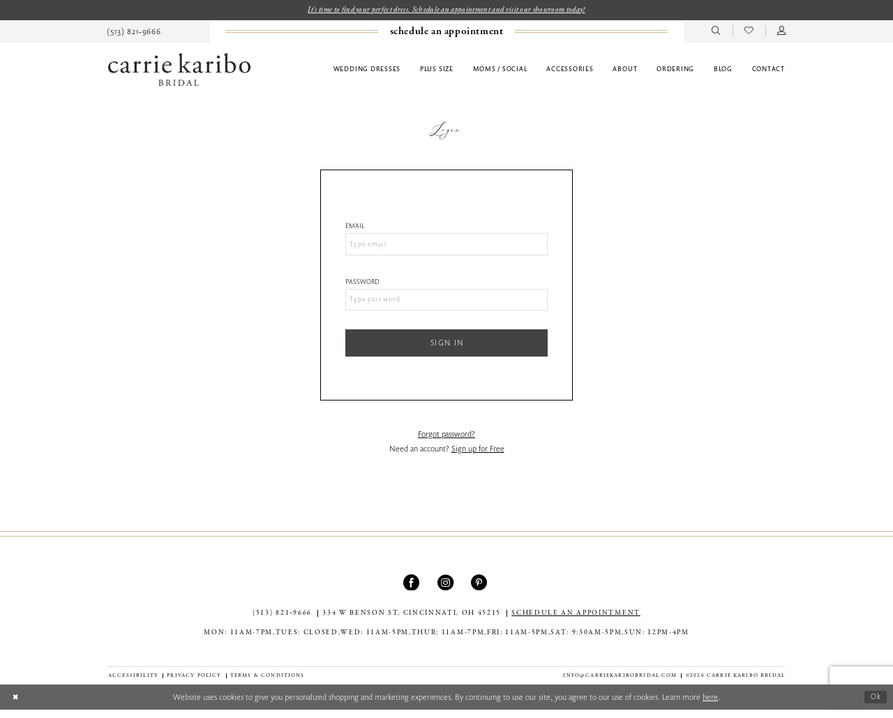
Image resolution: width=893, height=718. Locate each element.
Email (354, 227)
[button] (781, 32)
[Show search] (716, 32)
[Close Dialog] (16, 705)
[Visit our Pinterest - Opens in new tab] (480, 591)
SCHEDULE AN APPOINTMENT (575, 621)
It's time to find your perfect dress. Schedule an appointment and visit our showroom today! (446, 10)
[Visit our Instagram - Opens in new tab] (446, 591)
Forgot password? (446, 442)
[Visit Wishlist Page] (749, 32)
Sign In (447, 349)
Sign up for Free (477, 456)
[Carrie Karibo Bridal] (179, 70)
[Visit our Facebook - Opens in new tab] (412, 591)
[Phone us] (134, 32)
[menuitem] (134, 32)
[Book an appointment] (446, 32)
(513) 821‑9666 (282, 621)
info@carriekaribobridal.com (620, 683)
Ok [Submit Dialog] (875, 705)
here (710, 705)
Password (362, 284)
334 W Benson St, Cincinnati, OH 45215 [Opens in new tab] (411, 621)
